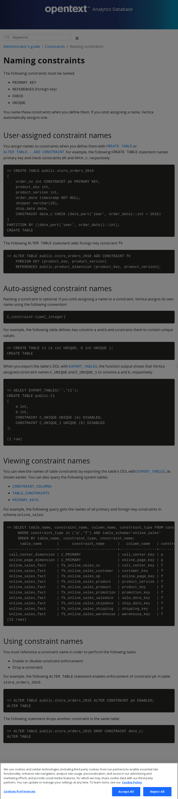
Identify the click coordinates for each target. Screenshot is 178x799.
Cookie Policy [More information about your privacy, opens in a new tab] (132, 787)
